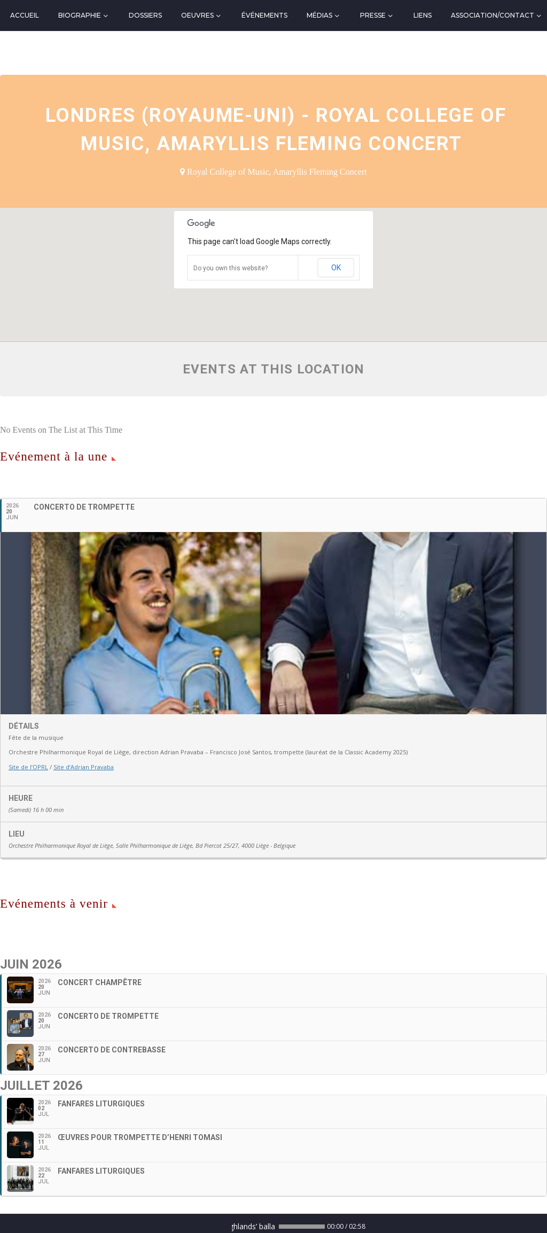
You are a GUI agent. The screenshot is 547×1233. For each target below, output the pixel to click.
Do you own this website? (230, 268)
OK (336, 267)
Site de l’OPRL (28, 767)
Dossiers (145, 15)
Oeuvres (197, 15)
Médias (319, 15)
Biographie (79, 15)
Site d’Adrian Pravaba (83, 767)
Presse (373, 15)
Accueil (24, 15)
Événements (264, 15)
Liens (422, 15)
